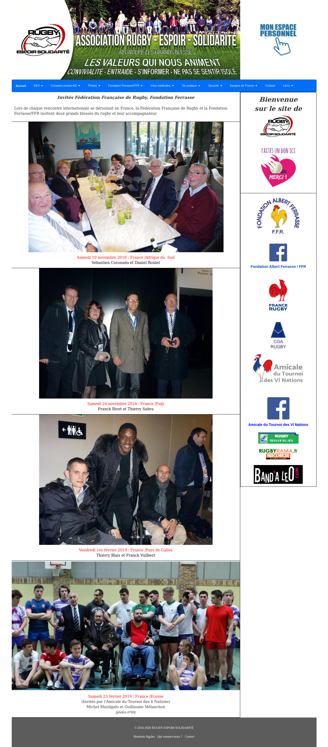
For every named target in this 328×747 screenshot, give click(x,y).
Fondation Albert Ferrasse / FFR (278, 266)
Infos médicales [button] (162, 85)
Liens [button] (288, 85)
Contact (270, 85)
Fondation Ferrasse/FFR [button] (125, 85)
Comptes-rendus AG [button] (65, 85)
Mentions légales (144, 736)
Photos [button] (94, 85)
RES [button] (38, 85)
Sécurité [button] (215, 85)
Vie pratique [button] (191, 85)
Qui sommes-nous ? (169, 736)
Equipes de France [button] (243, 85)
